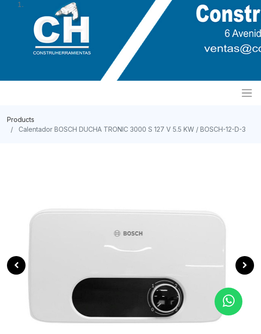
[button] (16, 265)
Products (20, 119)
